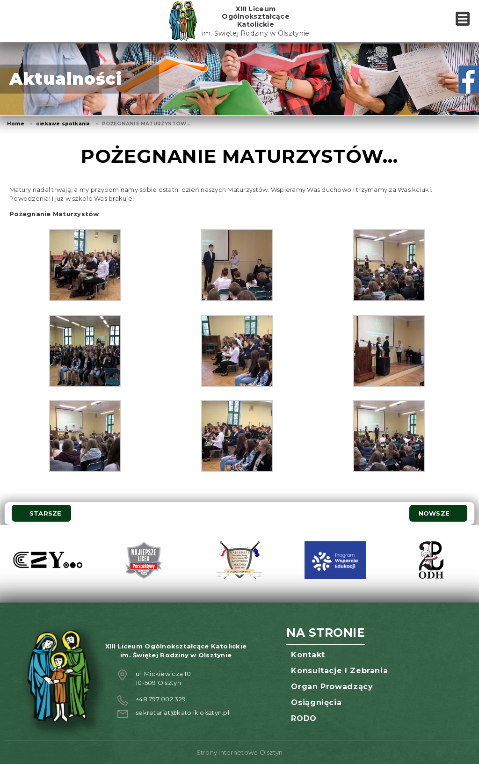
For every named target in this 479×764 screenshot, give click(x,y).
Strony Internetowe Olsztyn (239, 752)
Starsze (41, 513)
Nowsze (438, 513)
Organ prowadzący (332, 686)
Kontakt (308, 654)
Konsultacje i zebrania (339, 670)
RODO (304, 718)
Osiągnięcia (316, 702)
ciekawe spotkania (63, 124)
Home (15, 124)
